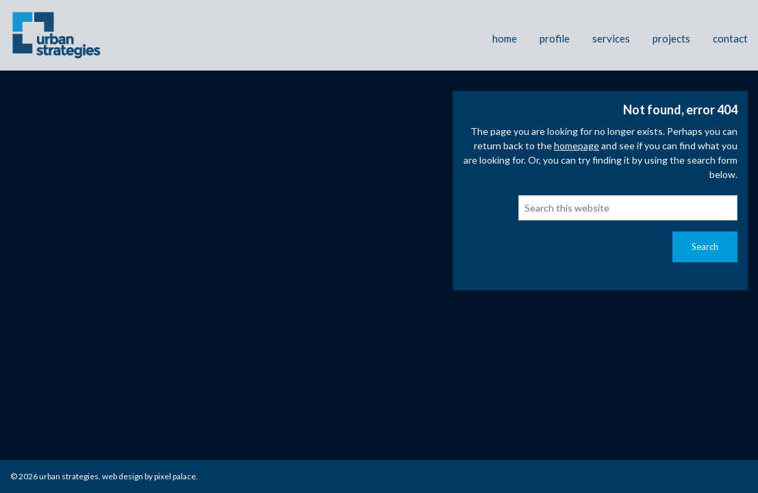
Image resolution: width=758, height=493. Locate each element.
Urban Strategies (69, 476)
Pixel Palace (175, 476)
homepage (576, 145)
